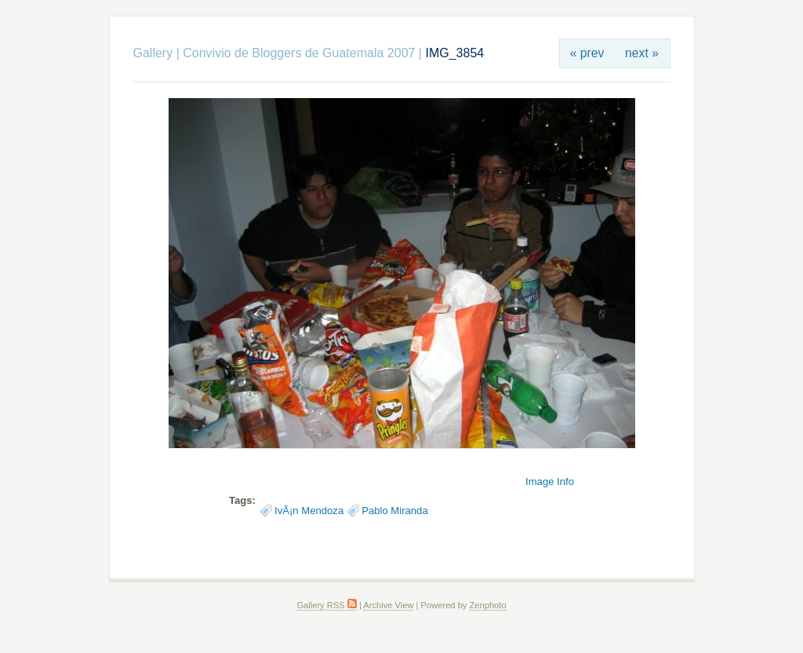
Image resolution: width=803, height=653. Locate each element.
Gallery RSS (326, 605)
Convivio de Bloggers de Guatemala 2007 (299, 53)
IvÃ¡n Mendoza (308, 510)
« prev (587, 53)
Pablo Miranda (395, 510)
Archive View (388, 605)
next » (642, 53)
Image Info (549, 481)
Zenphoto (488, 605)
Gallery (153, 53)
